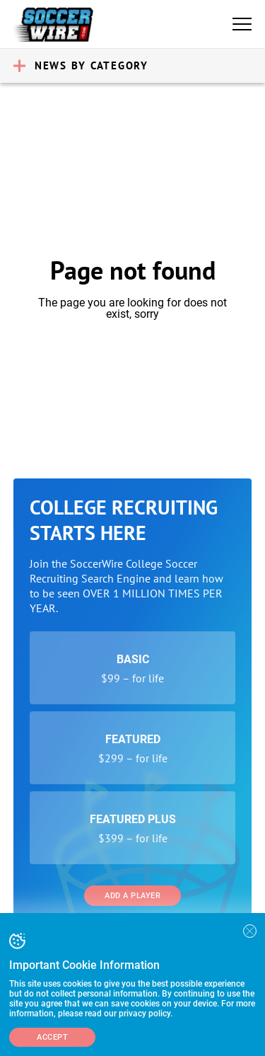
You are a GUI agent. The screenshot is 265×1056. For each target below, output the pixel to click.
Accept (52, 1037)
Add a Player (132, 895)
